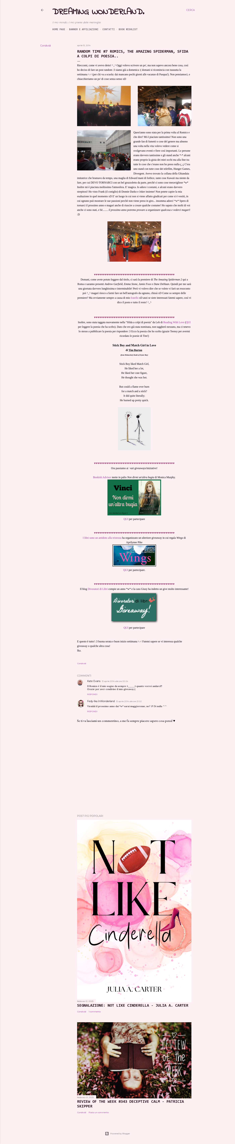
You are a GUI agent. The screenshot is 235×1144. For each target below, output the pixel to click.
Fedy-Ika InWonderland (101, 701)
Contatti (108, 29)
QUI (188, 322)
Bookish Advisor (102, 477)
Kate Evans (93, 681)
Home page (58, 29)
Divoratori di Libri (98, 589)
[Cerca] (190, 10)
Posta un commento (99, 1112)
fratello (134, 297)
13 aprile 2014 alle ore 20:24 (115, 681)
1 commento (95, 1011)
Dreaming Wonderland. (98, 12)
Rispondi (92, 694)
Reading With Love (173, 322)
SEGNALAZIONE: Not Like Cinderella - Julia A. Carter (132, 1006)
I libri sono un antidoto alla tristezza (102, 537)
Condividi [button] (45, 45)
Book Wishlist (128, 29)
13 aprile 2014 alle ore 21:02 (129, 701)
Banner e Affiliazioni (83, 29)
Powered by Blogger (117, 1134)
